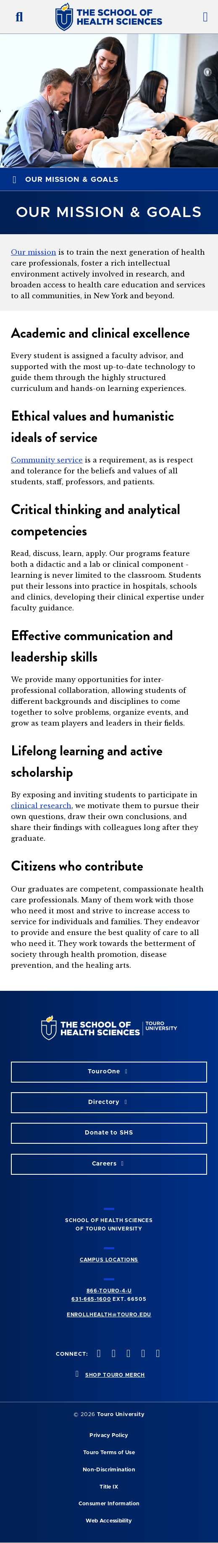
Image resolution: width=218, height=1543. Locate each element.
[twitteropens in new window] (112, 1354)
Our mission (33, 252)
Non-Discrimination (109, 1470)
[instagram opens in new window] (127, 1354)
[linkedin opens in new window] (157, 1354)
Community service (47, 460)
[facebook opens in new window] (97, 1354)
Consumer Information (109, 1504)
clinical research (41, 805)
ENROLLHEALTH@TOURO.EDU (109, 1314)
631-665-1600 (91, 1299)
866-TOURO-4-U (109, 1290)
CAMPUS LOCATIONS (109, 1259)
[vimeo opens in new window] (142, 1354)
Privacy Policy (108, 1435)
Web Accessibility (109, 1521)
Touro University (120, 1414)
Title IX (109, 1487)
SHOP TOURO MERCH (115, 1375)
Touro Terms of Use (109, 1452)
